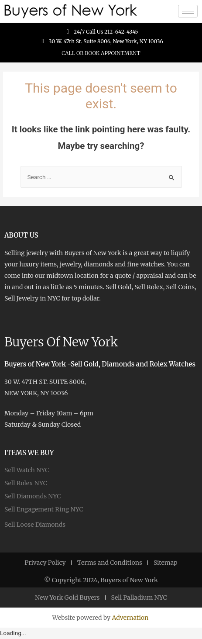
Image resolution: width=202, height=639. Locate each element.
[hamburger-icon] (188, 11)
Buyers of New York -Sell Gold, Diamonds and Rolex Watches (99, 364)
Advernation (130, 618)
